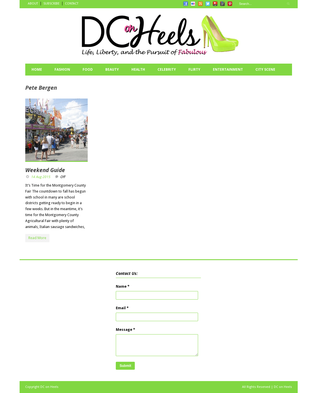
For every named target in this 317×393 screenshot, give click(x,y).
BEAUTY (112, 69)
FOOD (88, 69)
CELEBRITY (167, 69)
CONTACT (71, 3)
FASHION (62, 69)
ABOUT (33, 3)
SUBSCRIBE (51, 3)
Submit (125, 366)
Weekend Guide (45, 170)
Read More (37, 238)
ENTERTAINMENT (228, 69)
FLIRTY (194, 69)
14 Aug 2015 (40, 177)
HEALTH (138, 69)
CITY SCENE (265, 69)
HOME (37, 69)
